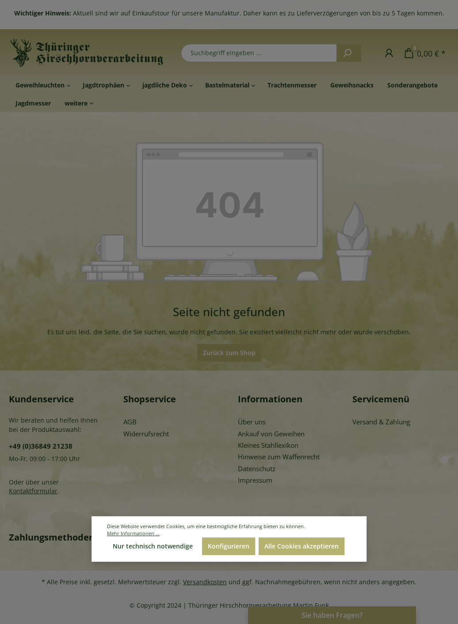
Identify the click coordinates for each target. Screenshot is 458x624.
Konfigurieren (228, 546)
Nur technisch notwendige (153, 546)
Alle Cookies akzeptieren (301, 546)
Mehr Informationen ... (133, 533)
